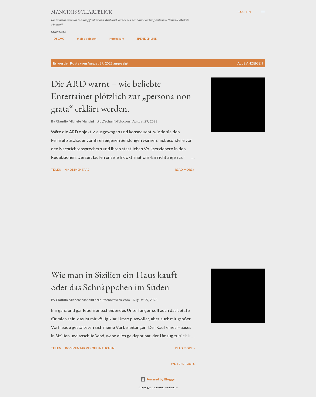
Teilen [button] (56, 169)
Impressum (114, 38)
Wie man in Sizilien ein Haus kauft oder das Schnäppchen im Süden (114, 281)
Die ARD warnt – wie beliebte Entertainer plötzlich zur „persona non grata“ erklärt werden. (121, 95)
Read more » (185, 169)
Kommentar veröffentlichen (90, 348)
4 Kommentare (77, 169)
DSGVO (56, 38)
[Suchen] (244, 11)
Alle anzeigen (250, 63)
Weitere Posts (183, 363)
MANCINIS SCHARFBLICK (81, 11)
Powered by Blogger (158, 379)
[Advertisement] (123, 221)
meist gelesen (84, 38)
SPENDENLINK (144, 38)
